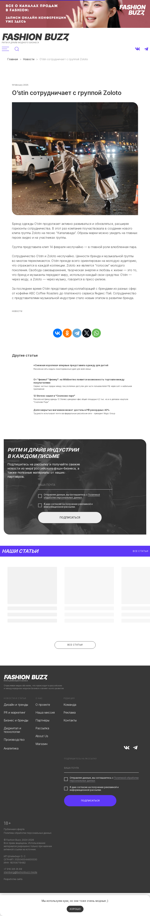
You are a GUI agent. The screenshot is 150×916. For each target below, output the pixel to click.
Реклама (70, 725)
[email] (75, 497)
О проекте (42, 717)
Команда (70, 717)
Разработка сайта (13, 891)
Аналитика (11, 761)
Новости (28, 59)
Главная (12, 59)
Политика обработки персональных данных (27, 845)
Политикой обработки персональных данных (72, 509)
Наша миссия (45, 725)
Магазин (41, 756)
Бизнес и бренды (16, 733)
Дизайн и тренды (16, 717)
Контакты (70, 733)
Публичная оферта (14, 841)
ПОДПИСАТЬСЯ (70, 530)
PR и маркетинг (14, 725)
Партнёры (42, 733)
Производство (14, 752)
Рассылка (42, 741)
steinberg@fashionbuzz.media (20, 884)
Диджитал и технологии (12, 742)
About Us (41, 749)
